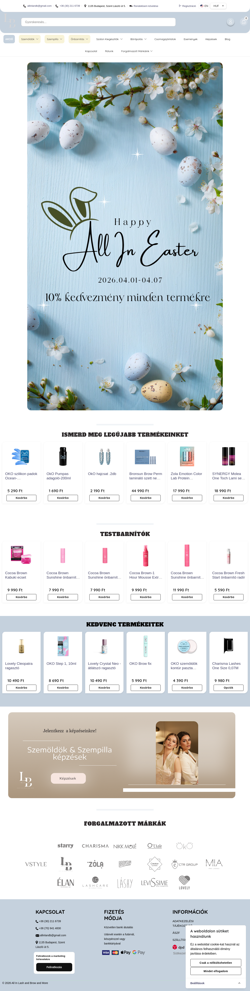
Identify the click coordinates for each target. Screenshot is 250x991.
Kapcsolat (91, 51)
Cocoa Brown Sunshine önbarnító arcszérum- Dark (104, 577)
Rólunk (109, 51)
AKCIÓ (9, 39)
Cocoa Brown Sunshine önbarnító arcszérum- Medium (62, 577)
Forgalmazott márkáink (136, 51)
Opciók (228, 687)
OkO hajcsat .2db (102, 474)
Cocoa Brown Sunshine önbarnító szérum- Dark (186, 577)
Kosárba (21, 498)
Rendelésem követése (146, 6)
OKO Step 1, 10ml (61, 664)
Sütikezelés (181, 953)
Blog (227, 39)
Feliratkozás (54, 967)
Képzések (211, 39)
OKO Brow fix (140, 664)
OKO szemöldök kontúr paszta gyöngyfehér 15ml (185, 668)
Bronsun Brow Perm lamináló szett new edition (145, 478)
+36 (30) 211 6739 (67, 6)
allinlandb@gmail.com (37, 6)
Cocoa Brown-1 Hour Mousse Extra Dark (145, 577)
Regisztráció (187, 6)
